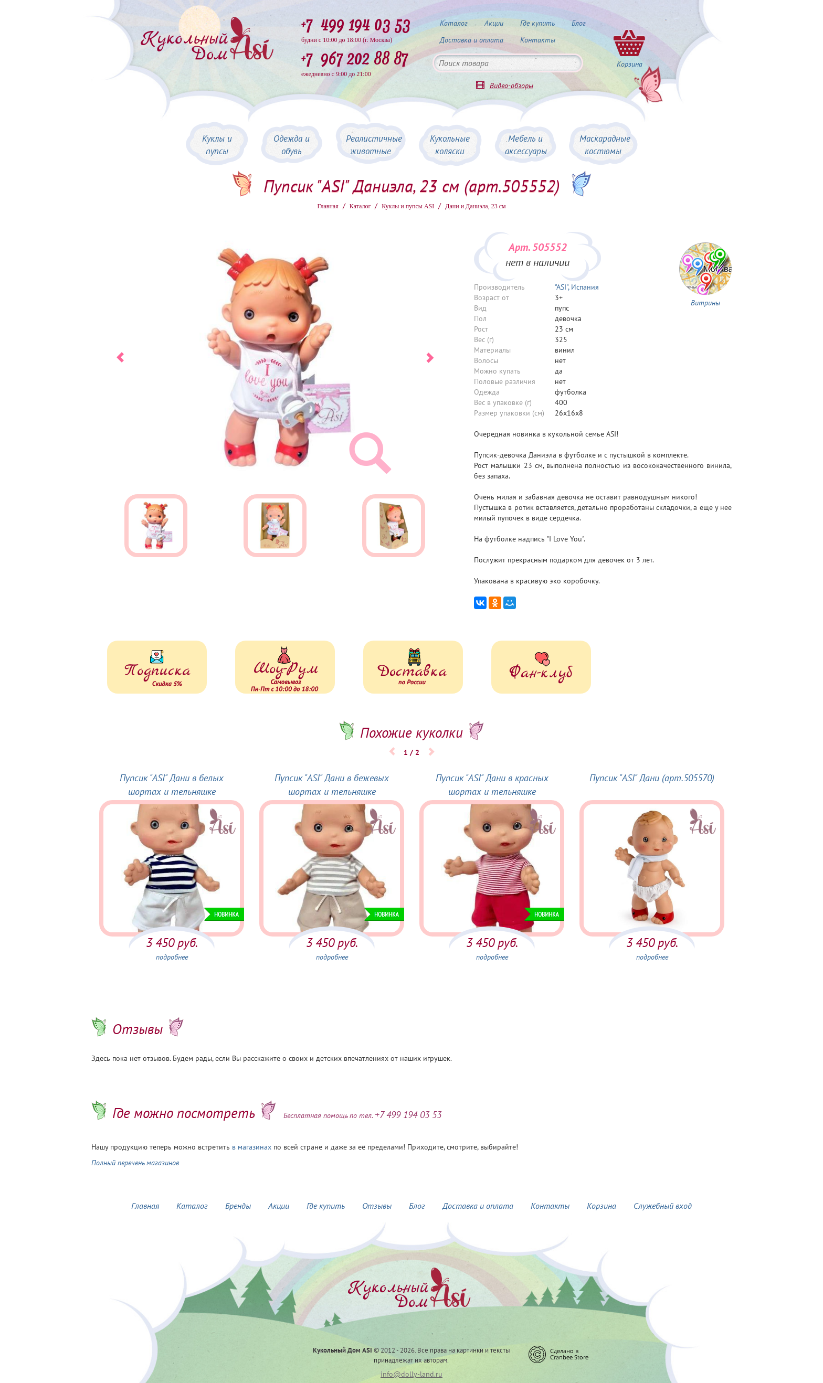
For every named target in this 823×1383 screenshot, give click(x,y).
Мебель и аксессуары (526, 145)
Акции (493, 23)
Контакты (537, 40)
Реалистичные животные (374, 145)
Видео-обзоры (511, 85)
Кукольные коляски (450, 145)
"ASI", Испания (577, 287)
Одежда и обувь (291, 145)
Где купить (537, 23)
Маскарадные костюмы (604, 145)
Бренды (238, 1205)
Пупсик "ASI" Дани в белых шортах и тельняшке (172, 784)
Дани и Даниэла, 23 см (475, 206)
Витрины (705, 302)
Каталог (454, 23)
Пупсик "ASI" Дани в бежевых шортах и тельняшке (332, 784)
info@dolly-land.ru (411, 1374)
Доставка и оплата (471, 40)
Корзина (601, 1205)
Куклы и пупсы (217, 145)
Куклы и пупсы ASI (408, 206)
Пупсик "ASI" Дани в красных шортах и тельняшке (492, 784)
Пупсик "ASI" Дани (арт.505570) (651, 778)
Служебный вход (663, 1205)
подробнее (172, 957)
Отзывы (377, 1205)
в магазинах (251, 1147)
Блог (579, 23)
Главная (327, 206)
